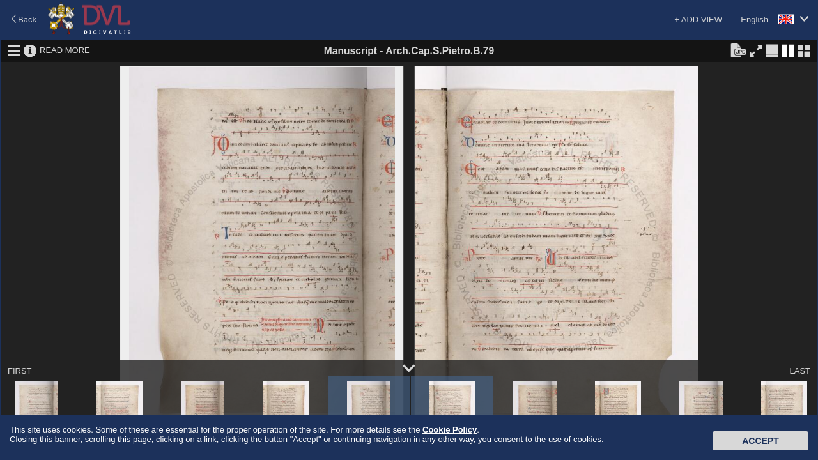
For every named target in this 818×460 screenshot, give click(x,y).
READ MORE (65, 50)
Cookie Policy (449, 429)
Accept (760, 441)
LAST (799, 371)
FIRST (20, 371)
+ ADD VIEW (698, 19)
